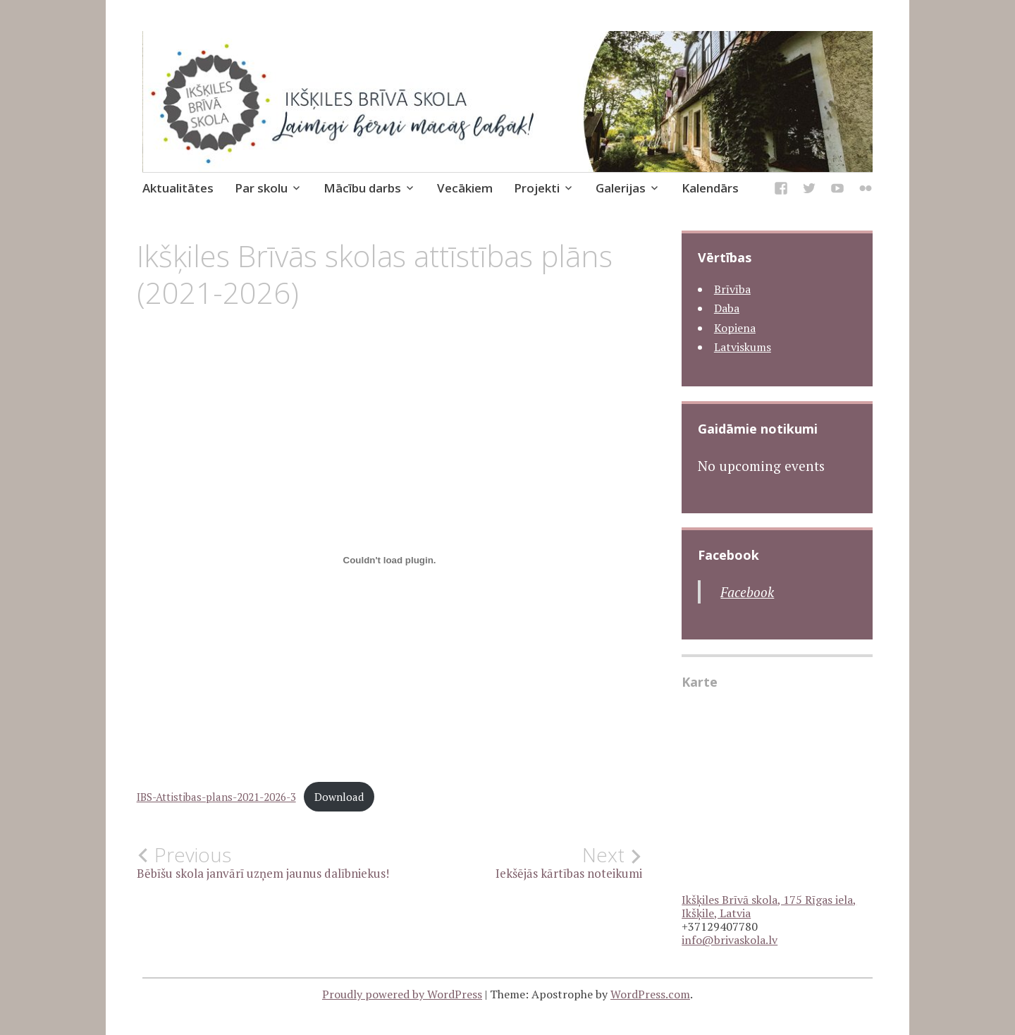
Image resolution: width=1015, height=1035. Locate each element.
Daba (726, 308)
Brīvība (732, 289)
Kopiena (735, 328)
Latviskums (742, 347)
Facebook (728, 554)
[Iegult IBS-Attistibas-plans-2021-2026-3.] (390, 559)
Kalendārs (710, 188)
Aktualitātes (178, 188)
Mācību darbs (362, 188)
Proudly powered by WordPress (402, 994)
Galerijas (621, 188)
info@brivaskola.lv (729, 940)
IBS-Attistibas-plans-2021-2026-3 (216, 797)
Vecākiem (465, 188)
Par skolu (261, 188)
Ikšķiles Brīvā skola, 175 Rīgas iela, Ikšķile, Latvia (769, 906)
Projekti (537, 188)
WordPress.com (650, 994)
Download (339, 797)
